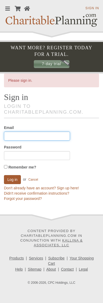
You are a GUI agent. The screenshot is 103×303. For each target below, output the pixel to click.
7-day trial (51, 64)
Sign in (92, 8)
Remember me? (20, 167)
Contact (67, 269)
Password (12, 147)
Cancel (33, 179)
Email (9, 128)
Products (16, 258)
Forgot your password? (23, 198)
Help (19, 269)
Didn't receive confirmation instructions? (36, 193)
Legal (83, 269)
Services (36, 258)
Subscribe (56, 258)
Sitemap (34, 269)
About (51, 269)
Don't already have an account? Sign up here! (41, 188)
